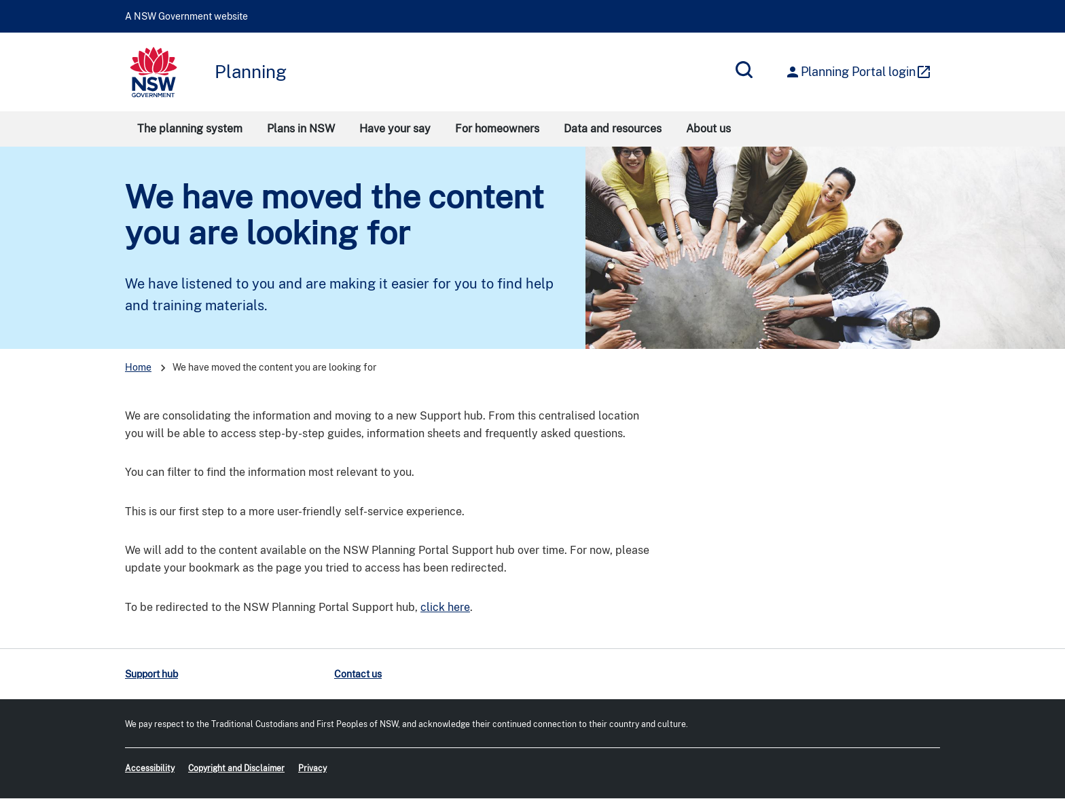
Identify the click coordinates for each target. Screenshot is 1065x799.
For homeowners (497, 128)
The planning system (189, 128)
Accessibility (150, 768)
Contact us (358, 674)
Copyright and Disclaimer (236, 768)
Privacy (312, 768)
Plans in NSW (301, 128)
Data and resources (613, 128)
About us (708, 128)
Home (138, 367)
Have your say (395, 128)
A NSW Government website (186, 16)
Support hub (151, 674)
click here (445, 607)
